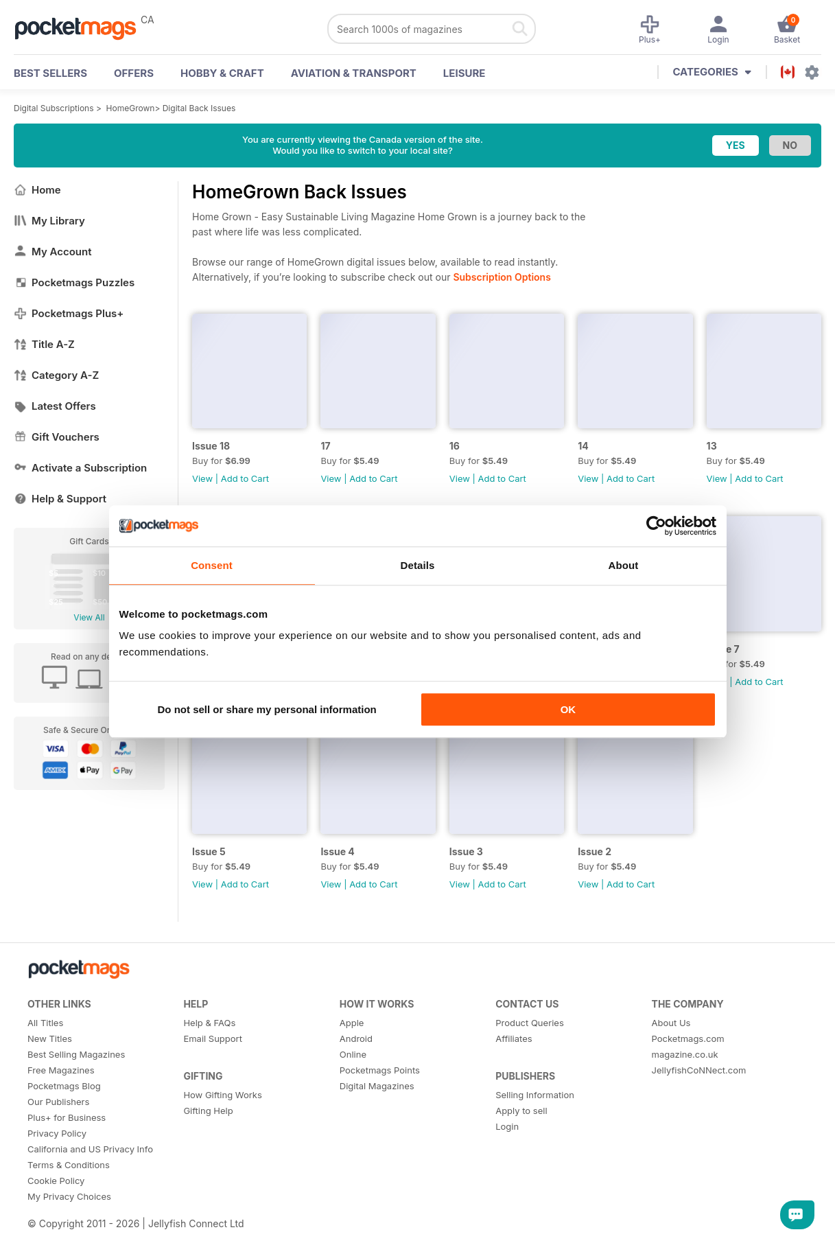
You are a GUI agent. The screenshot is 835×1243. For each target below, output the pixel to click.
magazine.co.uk (685, 1054)
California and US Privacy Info (90, 1148)
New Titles (49, 1038)
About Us (671, 1022)
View (202, 478)
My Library (49, 220)
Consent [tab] (212, 565)
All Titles (45, 1022)
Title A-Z (44, 344)
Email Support (212, 1038)
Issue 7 (723, 649)
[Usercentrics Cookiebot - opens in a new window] (656, 525)
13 (712, 446)
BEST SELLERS (50, 73)
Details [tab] (418, 565)
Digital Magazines (377, 1085)
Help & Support (60, 498)
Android (356, 1038)
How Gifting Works (222, 1094)
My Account (53, 251)
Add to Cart (245, 478)
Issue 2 (594, 851)
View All (88, 617)
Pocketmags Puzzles (74, 282)
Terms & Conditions (68, 1164)
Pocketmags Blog (64, 1085)
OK (568, 709)
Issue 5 (209, 851)
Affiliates (513, 1038)
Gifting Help (208, 1110)
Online (353, 1054)
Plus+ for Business (66, 1117)
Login (507, 1126)
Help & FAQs (209, 1022)
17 (325, 446)
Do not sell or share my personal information (267, 709)
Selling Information (534, 1094)
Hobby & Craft (222, 73)
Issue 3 (466, 851)
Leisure (464, 73)
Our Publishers (58, 1101)
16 (454, 446)
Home (37, 189)
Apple (352, 1022)
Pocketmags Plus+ (69, 313)
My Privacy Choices (69, 1196)
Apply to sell (521, 1110)
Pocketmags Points (380, 1070)
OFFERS (134, 73)
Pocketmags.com (688, 1038)
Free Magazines (61, 1070)
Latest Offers (55, 406)
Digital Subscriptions (54, 108)
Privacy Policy (56, 1133)
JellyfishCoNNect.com (699, 1070)
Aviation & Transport (353, 73)
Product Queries (529, 1022)
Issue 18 (211, 446)
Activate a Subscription (80, 467)
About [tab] (624, 565)
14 (583, 446)
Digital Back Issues (199, 108)
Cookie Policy (55, 1180)
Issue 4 (337, 851)
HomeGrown (130, 108)
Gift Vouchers (56, 436)
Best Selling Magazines (76, 1054)
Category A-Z (56, 375)
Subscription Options (501, 277)
